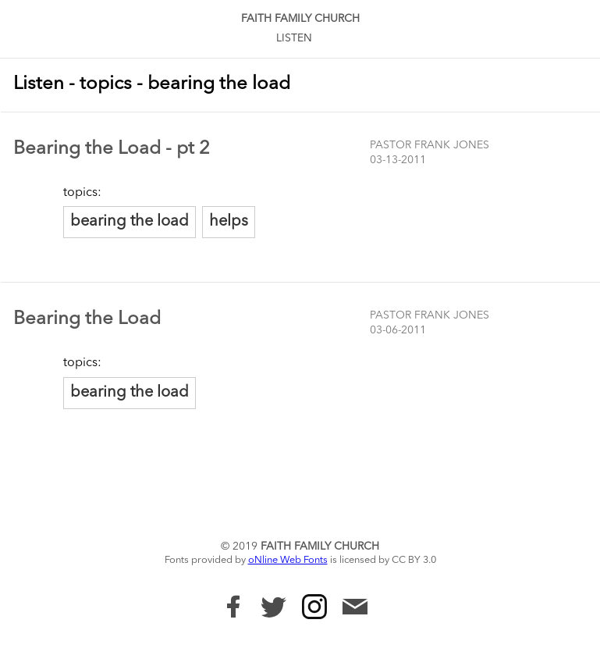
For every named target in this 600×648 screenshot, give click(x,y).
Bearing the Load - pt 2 (111, 149)
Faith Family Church (300, 18)
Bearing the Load (87, 319)
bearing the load (129, 222)
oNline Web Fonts (288, 560)
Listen (294, 38)
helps (228, 222)
